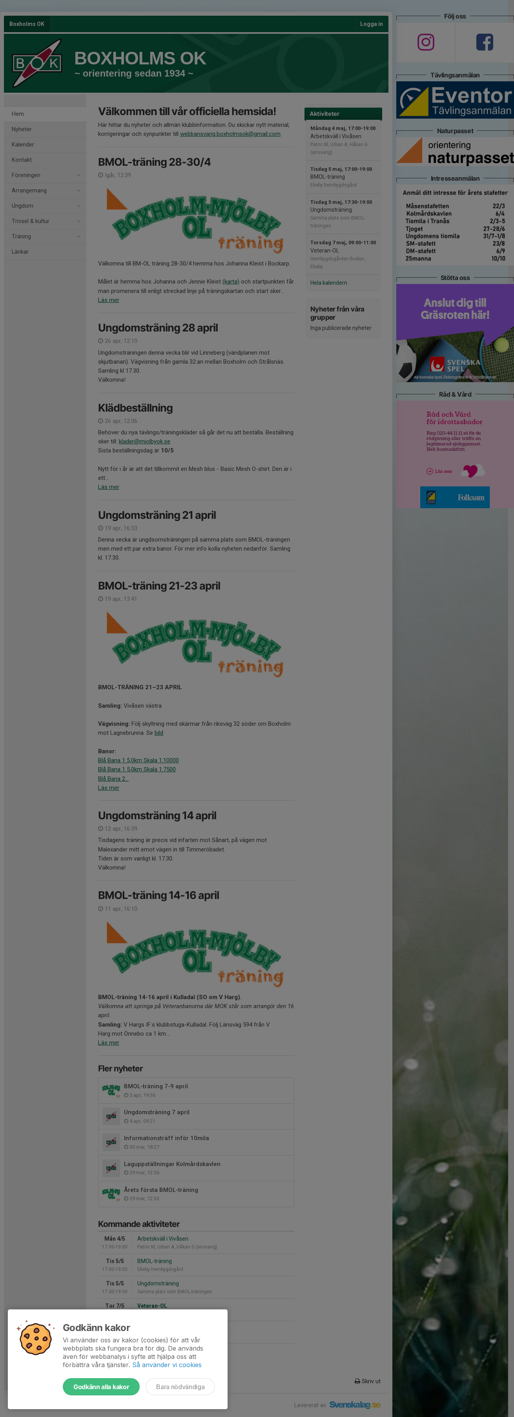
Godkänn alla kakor (101, 1387)
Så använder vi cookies (167, 1365)
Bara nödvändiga (180, 1387)
